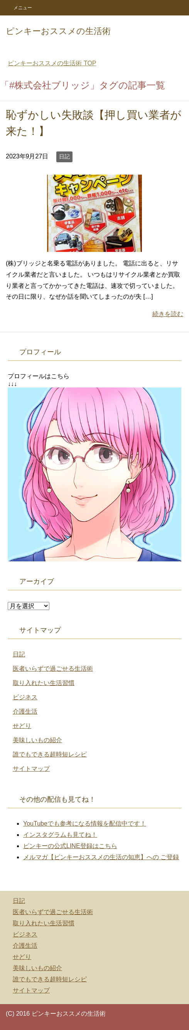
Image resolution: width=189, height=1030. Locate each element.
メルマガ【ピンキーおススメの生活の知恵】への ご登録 (101, 857)
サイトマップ (31, 768)
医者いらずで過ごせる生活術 (53, 668)
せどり (22, 725)
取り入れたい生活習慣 (43, 683)
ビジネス (25, 697)
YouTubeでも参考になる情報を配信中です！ (84, 823)
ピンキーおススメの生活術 (58, 31)
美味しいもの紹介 (37, 740)
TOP (52, 63)
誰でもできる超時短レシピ (50, 754)
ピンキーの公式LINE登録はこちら (70, 846)
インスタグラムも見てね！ (60, 834)
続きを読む (167, 314)
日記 (64, 156)
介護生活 (25, 711)
